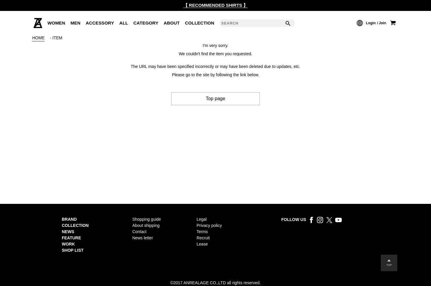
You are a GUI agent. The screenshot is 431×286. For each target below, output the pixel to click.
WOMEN (56, 22)
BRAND (69, 219)
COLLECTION (199, 22)
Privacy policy (209, 225)
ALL (123, 22)
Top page (215, 98)
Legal (202, 219)
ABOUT (172, 22)
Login (371, 23)
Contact (139, 231)
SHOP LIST (73, 250)
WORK (68, 244)
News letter (142, 237)
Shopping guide (146, 219)
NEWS (68, 231)
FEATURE (71, 237)
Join (382, 23)
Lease (202, 244)
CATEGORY (145, 22)
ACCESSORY (100, 22)
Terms (202, 231)
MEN (75, 22)
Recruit (203, 237)
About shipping (146, 225)
